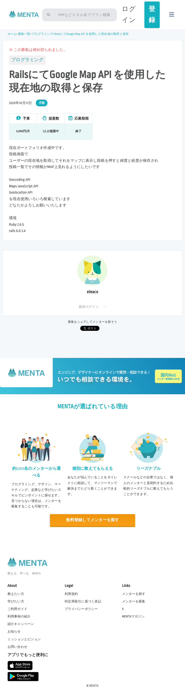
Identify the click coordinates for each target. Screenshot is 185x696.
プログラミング (42, 34)
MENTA (94, 685)
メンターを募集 (133, 601)
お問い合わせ (18, 647)
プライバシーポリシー (81, 609)
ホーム (12, 34)
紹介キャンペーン (21, 624)
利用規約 (71, 594)
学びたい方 (16, 601)
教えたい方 (16, 594)
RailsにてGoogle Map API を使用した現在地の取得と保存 (91, 34)
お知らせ (14, 631)
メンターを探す (133, 594)
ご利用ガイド (18, 609)
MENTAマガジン (133, 616)
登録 (152, 15)
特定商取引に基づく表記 (83, 601)
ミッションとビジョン (24, 639)
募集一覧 (24, 34)
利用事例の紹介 (19, 616)
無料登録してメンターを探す (92, 520)
